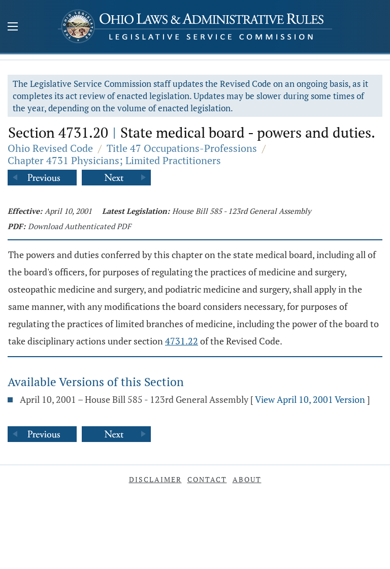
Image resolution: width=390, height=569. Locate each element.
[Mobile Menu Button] (13, 27)
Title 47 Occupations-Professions (182, 148)
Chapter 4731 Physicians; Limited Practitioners (114, 160)
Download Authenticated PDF (79, 226)
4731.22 (181, 341)
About (247, 479)
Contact (207, 479)
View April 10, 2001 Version (310, 399)
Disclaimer (155, 479)
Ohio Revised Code (50, 148)
